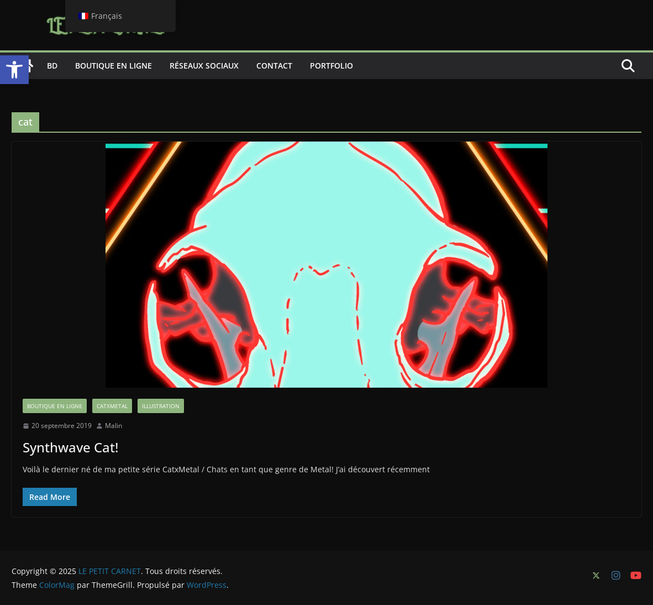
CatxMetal (112, 406)
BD (52, 65)
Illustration (161, 406)
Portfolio (331, 65)
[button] (14, 69)
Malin (113, 425)
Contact (274, 65)
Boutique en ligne (113, 65)
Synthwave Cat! (70, 447)
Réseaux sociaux (204, 65)
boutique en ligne (54, 406)
